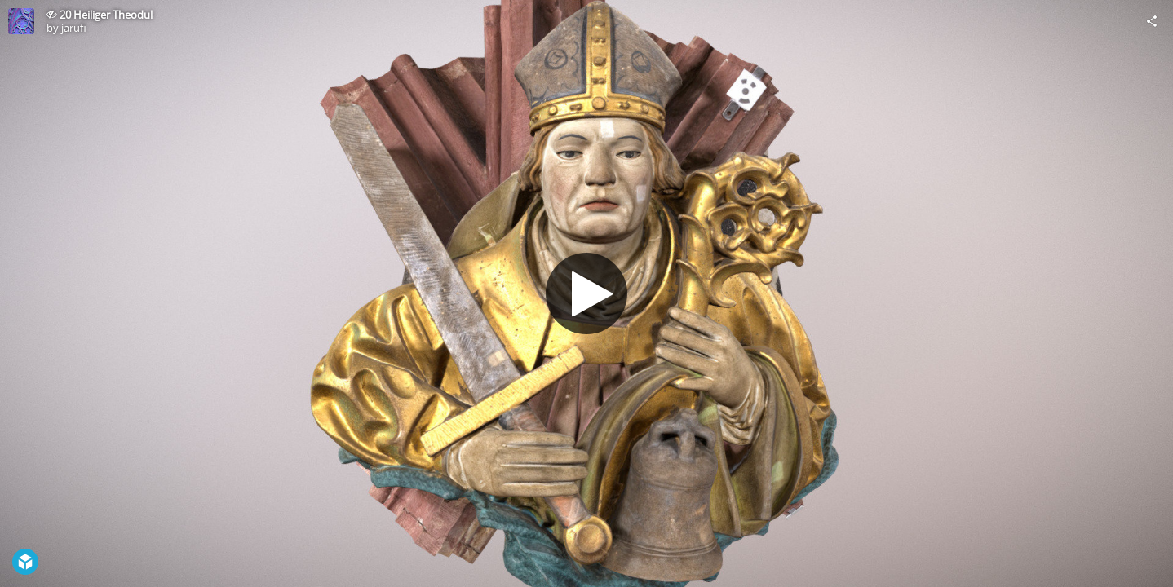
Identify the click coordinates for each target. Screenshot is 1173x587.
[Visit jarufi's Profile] (21, 21)
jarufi (73, 27)
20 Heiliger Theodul (106, 14)
